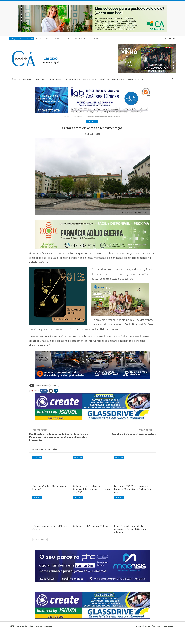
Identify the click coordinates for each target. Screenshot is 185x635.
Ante (36, 544)
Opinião (103, 79)
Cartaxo (54, 390)
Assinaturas (66, 38)
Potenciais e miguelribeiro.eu (164, 630)
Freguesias (72, 79)
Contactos (78, 38)
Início (13, 79)
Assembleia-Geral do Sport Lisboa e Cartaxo (134, 438)
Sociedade (88, 79)
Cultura (40, 79)
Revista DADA (134, 79)
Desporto (55, 79)
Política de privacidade (93, 38)
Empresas (117, 79)
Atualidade (25, 79)
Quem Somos (42, 38)
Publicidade (54, 38)
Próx (44, 544)
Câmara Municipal (42, 390)
